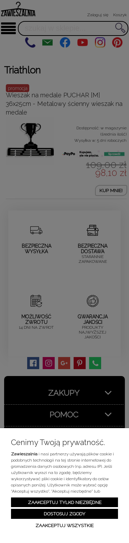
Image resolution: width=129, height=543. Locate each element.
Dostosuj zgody (64, 513)
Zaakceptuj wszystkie (64, 525)
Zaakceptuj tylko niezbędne (64, 502)
